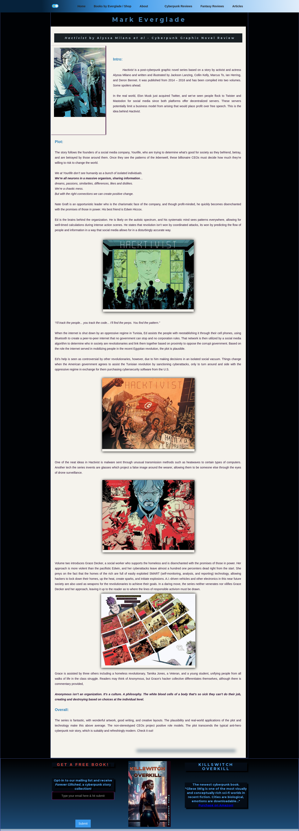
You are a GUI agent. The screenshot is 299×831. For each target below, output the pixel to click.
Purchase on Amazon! (216, 805)
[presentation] (83, 810)
